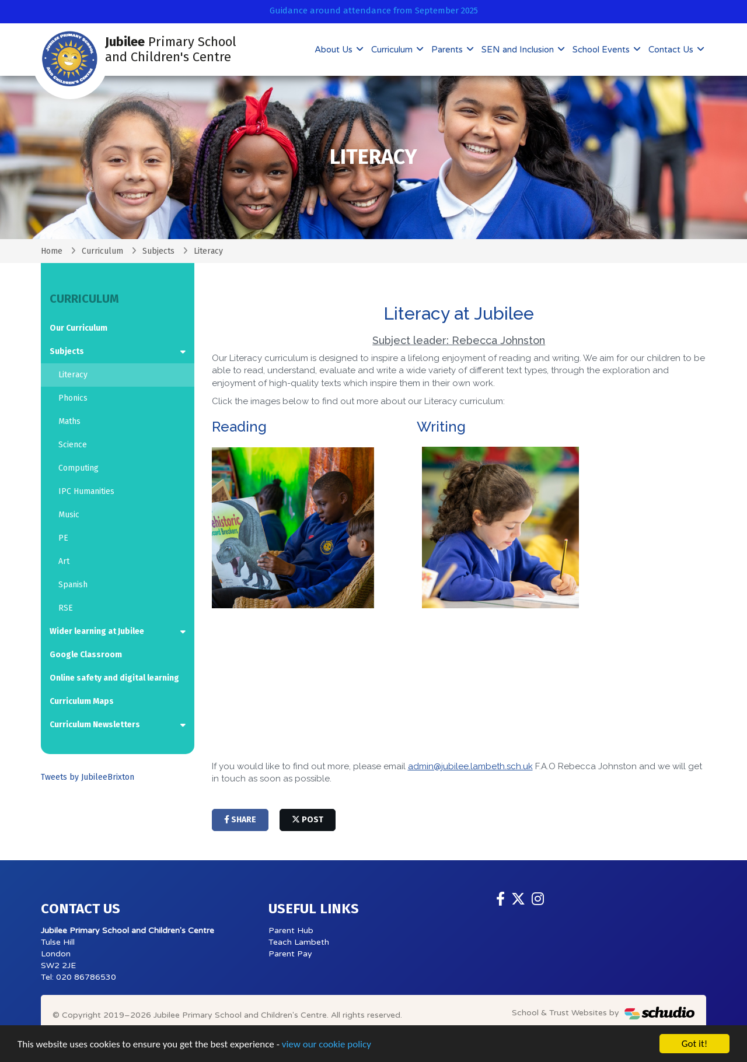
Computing (78, 468)
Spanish (73, 585)
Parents (448, 49)
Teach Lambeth (298, 942)
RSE (65, 608)
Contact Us (672, 49)
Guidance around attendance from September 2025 (374, 10)
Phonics (73, 398)
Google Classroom (86, 655)
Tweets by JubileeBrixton (87, 777)
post (307, 820)
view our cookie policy (326, 1044)
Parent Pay (290, 954)
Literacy (73, 375)
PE (63, 538)
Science (72, 445)
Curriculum (393, 49)
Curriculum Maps (82, 701)
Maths (69, 421)
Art (63, 561)
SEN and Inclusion (518, 49)
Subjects (158, 251)
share (240, 820)
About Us (335, 49)
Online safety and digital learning (114, 678)
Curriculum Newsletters (95, 725)
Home (51, 251)
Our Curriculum (78, 328)
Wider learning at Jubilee (97, 631)
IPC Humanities (86, 491)
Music (68, 515)
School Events (602, 49)
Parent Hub (290, 930)
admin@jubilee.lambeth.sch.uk (470, 766)
